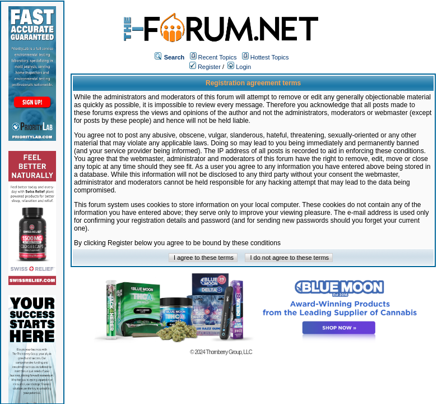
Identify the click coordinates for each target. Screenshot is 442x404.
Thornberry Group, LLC (229, 352)
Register (205, 66)
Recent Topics (217, 57)
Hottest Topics (269, 57)
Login (239, 66)
